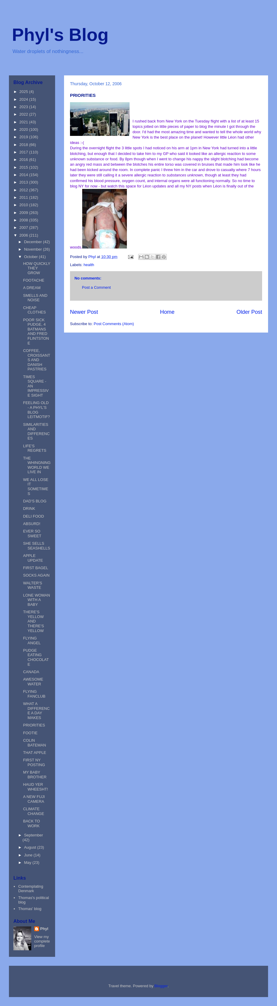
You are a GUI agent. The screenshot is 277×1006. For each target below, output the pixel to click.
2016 (24, 159)
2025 (24, 91)
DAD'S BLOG (34, 501)
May (28, 862)
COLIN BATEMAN (34, 742)
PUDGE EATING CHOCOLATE (36, 657)
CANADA (31, 672)
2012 (24, 190)
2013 (24, 182)
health (89, 265)
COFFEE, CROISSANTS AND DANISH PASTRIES (36, 359)
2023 (24, 107)
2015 (24, 167)
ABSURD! (31, 523)
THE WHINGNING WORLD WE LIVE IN (36, 465)
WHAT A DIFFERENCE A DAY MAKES (36, 710)
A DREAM (32, 287)
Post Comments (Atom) (114, 324)
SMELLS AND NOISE (35, 297)
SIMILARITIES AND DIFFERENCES (36, 431)
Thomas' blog (29, 908)
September (33, 835)
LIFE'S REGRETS (34, 448)
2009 (24, 212)
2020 (24, 129)
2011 (24, 197)
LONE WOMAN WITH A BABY (36, 600)
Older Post (249, 312)
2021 (24, 122)
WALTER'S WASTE (32, 585)
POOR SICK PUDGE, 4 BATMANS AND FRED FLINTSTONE (36, 331)
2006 (24, 235)
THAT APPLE (34, 752)
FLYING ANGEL (32, 640)
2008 (24, 220)
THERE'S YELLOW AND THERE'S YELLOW (33, 621)
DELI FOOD (33, 516)
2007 (24, 227)
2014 (24, 175)
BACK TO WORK (31, 823)
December (33, 242)
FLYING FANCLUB (34, 693)
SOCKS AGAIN (36, 575)
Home (167, 312)
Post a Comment (96, 287)
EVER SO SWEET (32, 533)
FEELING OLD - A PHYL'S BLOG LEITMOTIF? (36, 409)
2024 (24, 99)
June (29, 855)
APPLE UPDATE (33, 558)
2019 (24, 137)
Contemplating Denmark (30, 888)
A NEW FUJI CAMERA (34, 799)
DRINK (29, 508)
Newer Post (84, 312)
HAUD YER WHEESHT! (35, 786)
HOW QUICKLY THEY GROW (36, 268)
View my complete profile (42, 941)
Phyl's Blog (60, 35)
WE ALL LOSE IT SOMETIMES (35, 486)
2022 (24, 114)
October (31, 256)
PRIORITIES (34, 725)
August (30, 847)
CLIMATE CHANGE (33, 811)
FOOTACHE (33, 280)
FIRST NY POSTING (34, 762)
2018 (24, 144)
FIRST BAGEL (35, 568)
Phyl (44, 928)
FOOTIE (30, 733)
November (33, 249)
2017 (24, 152)
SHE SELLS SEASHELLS (36, 545)
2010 (24, 205)
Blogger (161, 986)
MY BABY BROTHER (34, 774)
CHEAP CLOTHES (34, 310)
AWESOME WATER (33, 681)
